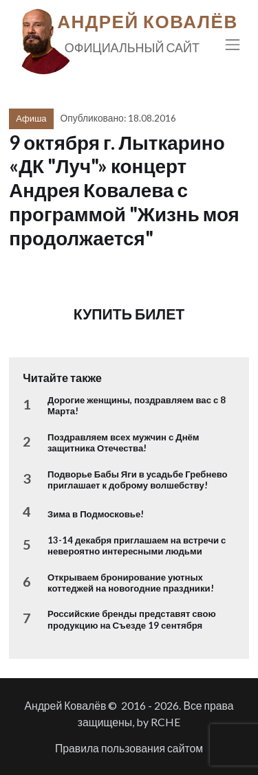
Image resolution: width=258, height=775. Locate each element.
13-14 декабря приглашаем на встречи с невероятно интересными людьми (136, 546)
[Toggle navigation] (233, 44)
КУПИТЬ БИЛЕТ (129, 314)
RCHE (165, 721)
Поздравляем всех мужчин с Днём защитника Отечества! (123, 442)
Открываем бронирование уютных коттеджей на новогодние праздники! (130, 583)
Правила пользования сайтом (129, 747)
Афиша (31, 118)
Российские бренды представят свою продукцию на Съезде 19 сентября (131, 619)
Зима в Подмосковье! (95, 513)
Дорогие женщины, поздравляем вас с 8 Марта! (136, 405)
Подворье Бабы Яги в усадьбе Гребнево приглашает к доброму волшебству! (137, 480)
